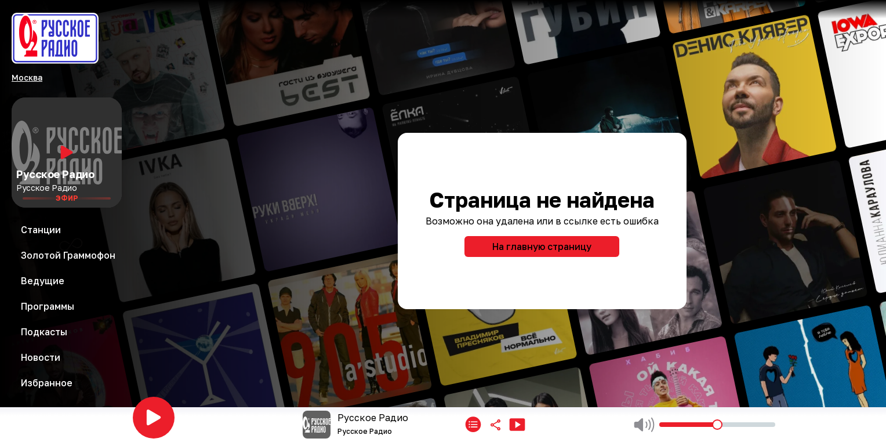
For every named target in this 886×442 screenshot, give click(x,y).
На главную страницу (541, 246)
